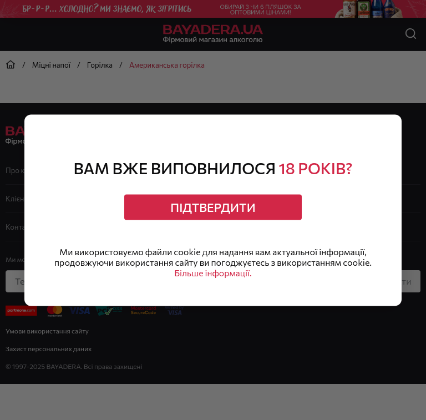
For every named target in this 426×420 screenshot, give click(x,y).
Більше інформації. (213, 274)
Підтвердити (213, 206)
